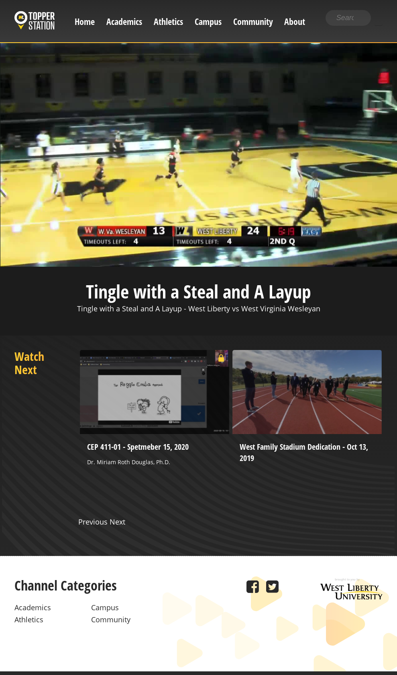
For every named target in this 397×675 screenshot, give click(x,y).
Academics (124, 21)
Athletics (168, 21)
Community (253, 21)
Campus (208, 21)
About (294, 21)
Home (85, 21)
